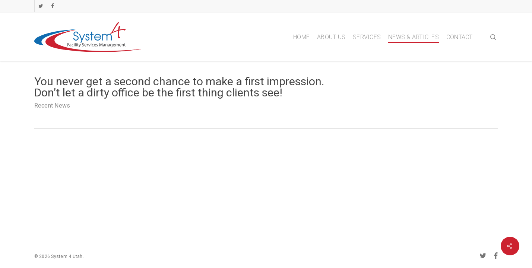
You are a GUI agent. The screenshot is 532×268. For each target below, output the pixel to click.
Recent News (52, 105)
